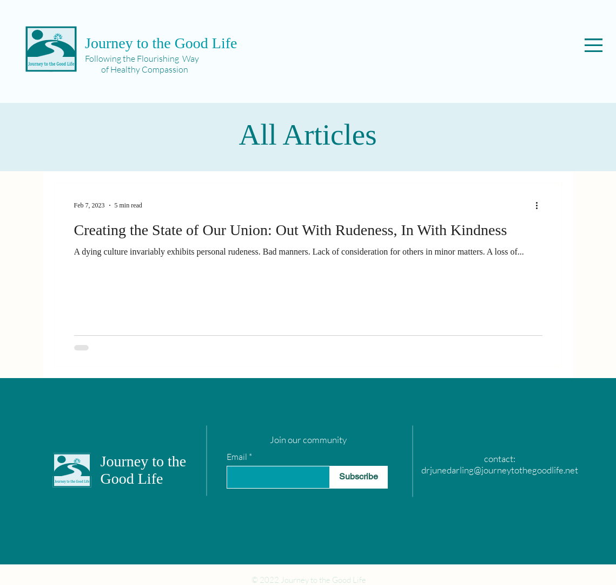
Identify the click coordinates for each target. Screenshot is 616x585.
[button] (593, 45)
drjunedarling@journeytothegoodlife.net (499, 470)
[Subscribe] (358, 477)
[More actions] (540, 205)
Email (237, 456)
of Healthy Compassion (136, 69)
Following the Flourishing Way (142, 58)
